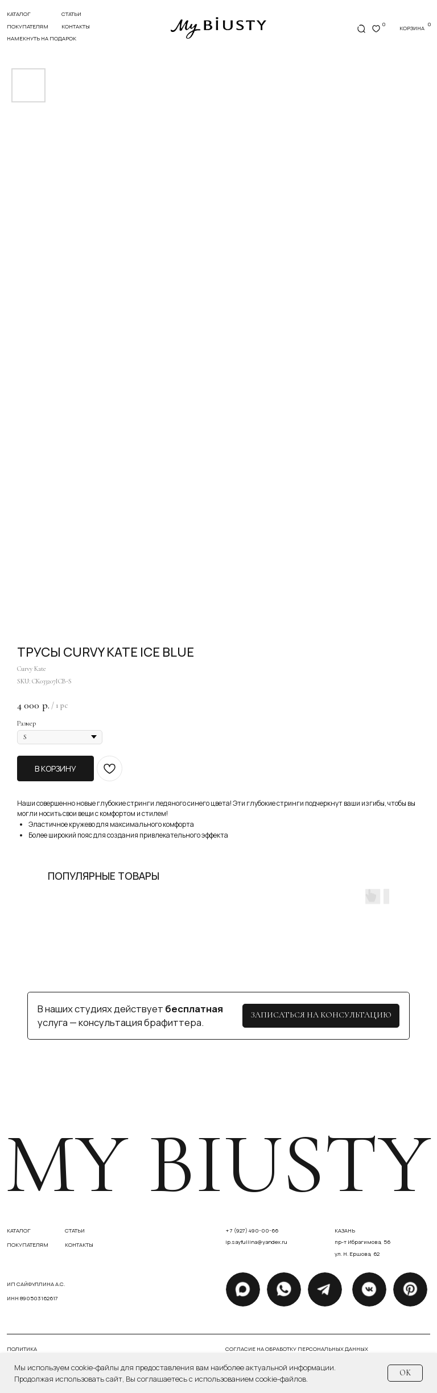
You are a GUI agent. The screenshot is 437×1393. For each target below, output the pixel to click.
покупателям (27, 26)
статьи (71, 14)
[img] (218, 28)
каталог (19, 1230)
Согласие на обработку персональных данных (296, 1349)
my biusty (217, 1163)
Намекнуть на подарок (41, 38)
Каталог (19, 14)
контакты (75, 26)
